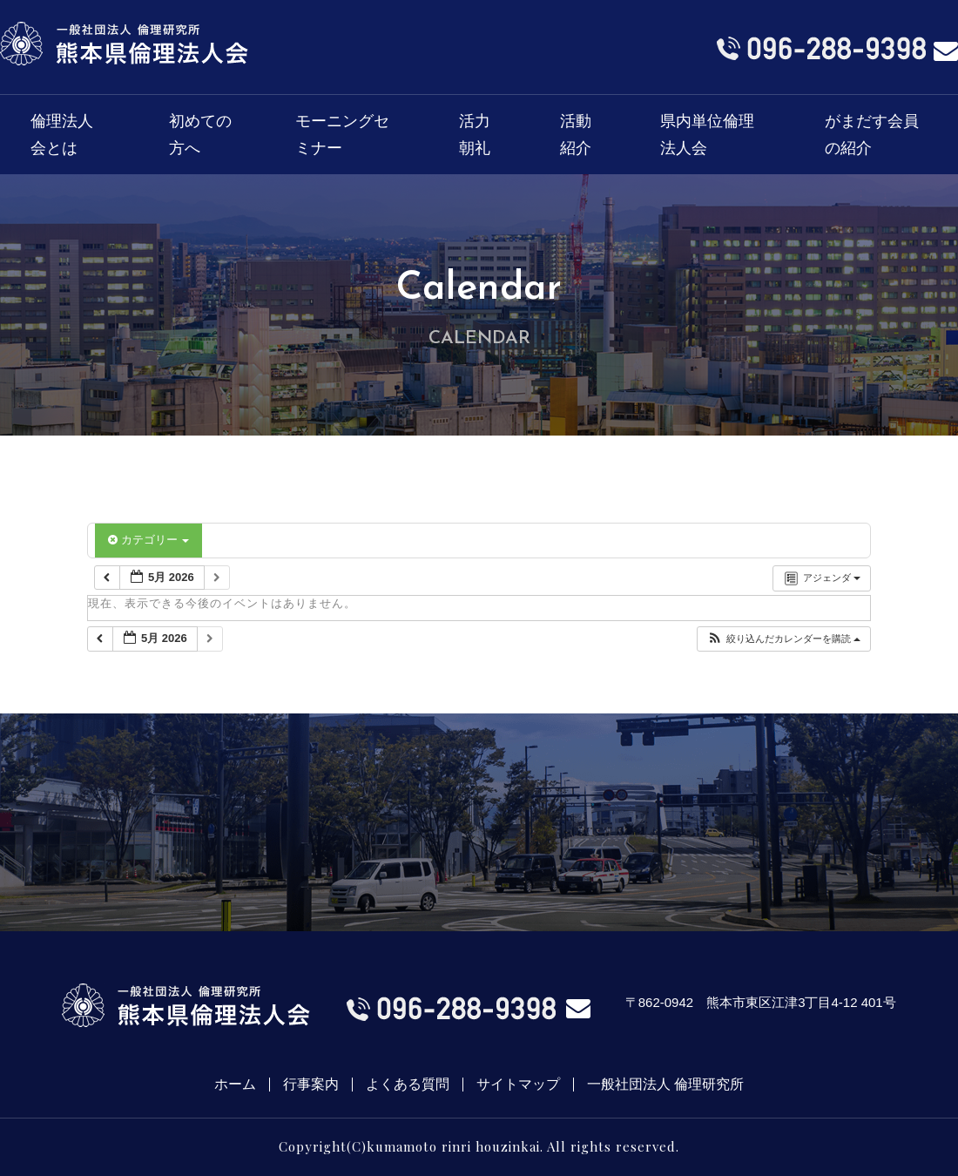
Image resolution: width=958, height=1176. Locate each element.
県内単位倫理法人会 (707, 134)
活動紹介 (575, 134)
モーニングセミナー (342, 134)
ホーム (235, 1085)
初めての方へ (200, 134)
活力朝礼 (474, 134)
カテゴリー (148, 539)
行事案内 (311, 1085)
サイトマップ (518, 1085)
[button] (783, 639)
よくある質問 (407, 1085)
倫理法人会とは (61, 134)
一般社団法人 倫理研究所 (665, 1085)
